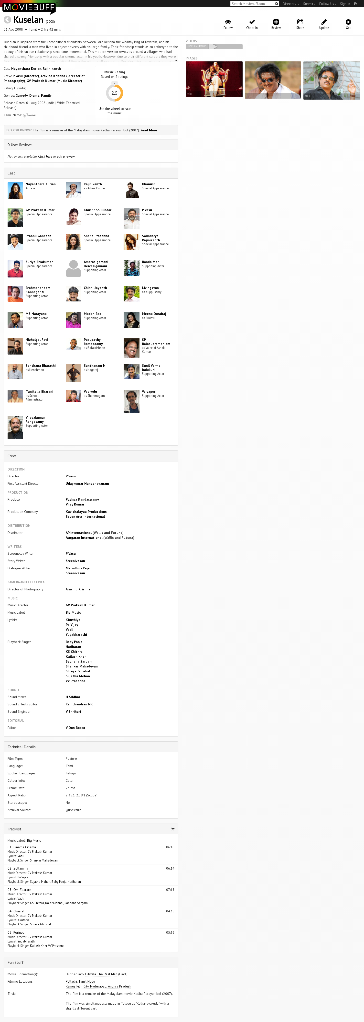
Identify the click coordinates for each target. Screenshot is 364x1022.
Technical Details (22, 746)
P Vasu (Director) (26, 76)
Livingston (150, 288)
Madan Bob (92, 313)
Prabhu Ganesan (38, 236)
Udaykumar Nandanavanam (87, 483)
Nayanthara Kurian (26, 68)
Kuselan (28, 19)
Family (46, 95)
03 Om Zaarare (19, 889)
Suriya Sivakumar (39, 262)
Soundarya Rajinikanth (151, 238)
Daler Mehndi (54, 903)
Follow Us (327, 3)
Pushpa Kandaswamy (82, 499)
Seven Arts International (85, 516)
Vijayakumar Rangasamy (35, 419)
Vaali (69, 629)
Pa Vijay (72, 624)
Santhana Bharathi (41, 365)
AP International (79, 532)
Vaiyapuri (149, 391)
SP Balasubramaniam (156, 341)
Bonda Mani (151, 262)
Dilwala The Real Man (101, 974)
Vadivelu (90, 391)
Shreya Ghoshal (78, 671)
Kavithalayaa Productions (86, 511)
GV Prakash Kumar (40, 210)
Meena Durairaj (154, 313)
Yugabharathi (76, 634)
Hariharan (73, 646)
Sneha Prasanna (96, 236)
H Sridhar (73, 697)
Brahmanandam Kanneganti (38, 290)
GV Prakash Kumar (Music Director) (54, 81)
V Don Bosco (75, 727)
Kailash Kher (76, 656)
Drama (34, 95)
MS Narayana (36, 313)
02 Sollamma (18, 868)
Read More (148, 130)
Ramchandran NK (79, 704)
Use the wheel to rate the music (115, 110)
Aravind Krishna (78, 589)
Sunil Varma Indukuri (151, 367)
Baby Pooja (74, 642)
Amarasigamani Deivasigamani (96, 264)
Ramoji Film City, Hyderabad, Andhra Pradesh (98, 986)
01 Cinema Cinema (22, 847)
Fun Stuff (16, 962)
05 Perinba (16, 932)
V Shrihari (73, 711)
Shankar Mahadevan (82, 666)
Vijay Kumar (75, 504)
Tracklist (14, 829)
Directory (291, 3)
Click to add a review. (56, 156)
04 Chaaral (16, 911)
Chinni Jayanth (95, 288)
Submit (309, 3)
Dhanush (149, 184)
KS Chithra (74, 651)
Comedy (22, 95)
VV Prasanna (75, 681)
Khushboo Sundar (97, 210)
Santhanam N (95, 365)
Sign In (345, 3)
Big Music (73, 612)
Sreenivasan (75, 561)
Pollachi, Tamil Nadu (80, 981)
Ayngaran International (84, 537)
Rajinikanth (52, 68)
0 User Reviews (20, 144)
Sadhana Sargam (79, 661)
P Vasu (147, 210)
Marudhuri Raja (78, 568)
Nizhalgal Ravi (37, 339)
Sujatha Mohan (78, 676)
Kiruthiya (73, 620)
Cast (11, 173)
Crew (12, 455)
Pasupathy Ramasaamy (93, 341)
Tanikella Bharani (39, 391)
